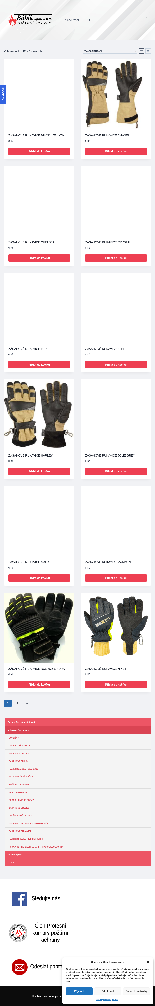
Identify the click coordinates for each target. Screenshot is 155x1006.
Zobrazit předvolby (136, 991)
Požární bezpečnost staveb (78, 722)
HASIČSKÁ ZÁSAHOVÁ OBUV (23, 769)
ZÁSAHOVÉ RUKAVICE (79, 831)
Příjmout (79, 991)
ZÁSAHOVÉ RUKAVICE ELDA (28, 349)
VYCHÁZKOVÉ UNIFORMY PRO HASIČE (28, 823)
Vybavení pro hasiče (78, 730)
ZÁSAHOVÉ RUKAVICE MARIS (29, 562)
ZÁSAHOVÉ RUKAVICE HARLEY (30, 455)
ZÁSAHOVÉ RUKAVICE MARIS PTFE (110, 562)
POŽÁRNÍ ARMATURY (79, 785)
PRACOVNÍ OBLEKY (19, 792)
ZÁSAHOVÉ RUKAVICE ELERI (105, 349)
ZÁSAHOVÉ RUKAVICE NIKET (105, 668)
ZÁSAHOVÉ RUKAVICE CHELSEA (31, 242)
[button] (148, 962)
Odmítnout (108, 991)
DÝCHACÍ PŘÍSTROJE (79, 746)
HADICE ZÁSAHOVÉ (79, 753)
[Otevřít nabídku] (143, 20)
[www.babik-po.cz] (30, 20)
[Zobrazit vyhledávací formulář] (77, 20)
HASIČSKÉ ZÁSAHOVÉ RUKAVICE (26, 839)
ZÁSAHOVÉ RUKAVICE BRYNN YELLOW (36, 135)
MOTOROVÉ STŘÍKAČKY (21, 776)
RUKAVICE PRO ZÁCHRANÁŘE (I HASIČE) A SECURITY (36, 847)
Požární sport (78, 855)
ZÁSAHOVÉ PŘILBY (18, 761)
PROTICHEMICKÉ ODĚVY (79, 800)
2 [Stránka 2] (17, 703)
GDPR (115, 999)
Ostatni (78, 862)
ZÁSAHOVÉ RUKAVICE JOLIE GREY (110, 455)
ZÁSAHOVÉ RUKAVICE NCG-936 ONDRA (36, 668)
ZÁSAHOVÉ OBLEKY (19, 808)
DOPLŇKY (79, 738)
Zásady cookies (103, 999)
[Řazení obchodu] (110, 51)
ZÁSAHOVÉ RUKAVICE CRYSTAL (108, 242)
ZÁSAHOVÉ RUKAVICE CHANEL (107, 135)
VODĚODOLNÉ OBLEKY (79, 816)
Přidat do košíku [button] (39, 151)
